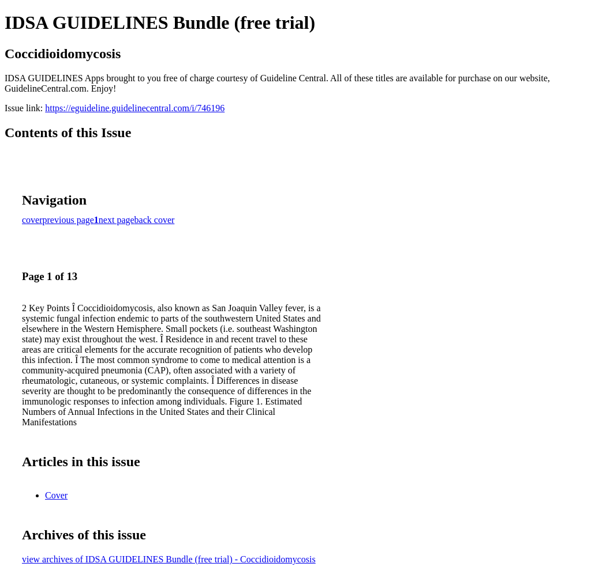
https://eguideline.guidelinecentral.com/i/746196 (135, 108)
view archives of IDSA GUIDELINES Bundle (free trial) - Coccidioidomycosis (169, 559)
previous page (68, 220)
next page (116, 220)
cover (32, 220)
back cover (154, 220)
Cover (56, 495)
